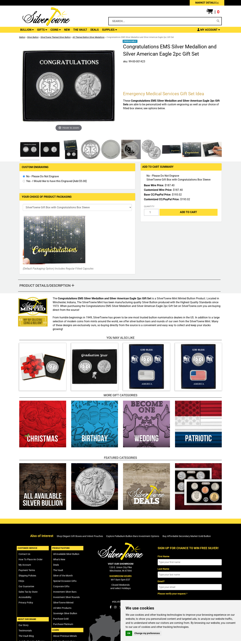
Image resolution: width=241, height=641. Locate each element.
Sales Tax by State (28, 591)
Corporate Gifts (61, 586)
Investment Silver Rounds (66, 597)
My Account (25, 564)
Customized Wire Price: (158, 189)
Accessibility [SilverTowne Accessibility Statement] (25, 597)
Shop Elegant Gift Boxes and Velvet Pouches (80, 536)
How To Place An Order (31, 559)
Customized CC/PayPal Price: (162, 199)
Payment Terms (27, 570)
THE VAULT (80, 29)
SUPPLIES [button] (109, 29)
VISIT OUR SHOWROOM (120, 563)
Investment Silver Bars (64, 591)
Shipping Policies (27, 575)
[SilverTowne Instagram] (115, 607)
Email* (161, 581)
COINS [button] (55, 29)
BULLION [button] (27, 29)
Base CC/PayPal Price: (157, 194)
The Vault (58, 570)
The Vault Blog (26, 636)
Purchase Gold (61, 618)
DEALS (94, 29)
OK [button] (128, 633)
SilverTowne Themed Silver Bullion (56, 37)
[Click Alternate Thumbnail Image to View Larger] (29, 150)
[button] (213, 12)
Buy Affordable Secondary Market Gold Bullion (187, 536)
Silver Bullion (32, 37)
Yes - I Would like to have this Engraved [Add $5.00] (56, 181)
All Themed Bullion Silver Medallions (88, 37)
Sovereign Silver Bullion (65, 613)
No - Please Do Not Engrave (42, 176)
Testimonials (25, 630)
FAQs (21, 581)
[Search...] (162, 21)
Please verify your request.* (172, 593)
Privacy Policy (26, 602)
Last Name (163, 569)
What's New (59, 559)
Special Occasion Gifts (64, 581)
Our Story (24, 625)
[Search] (218, 21)
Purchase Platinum (63, 624)
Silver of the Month (63, 575)
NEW (67, 29)
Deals (56, 564)
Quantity (149, 206)
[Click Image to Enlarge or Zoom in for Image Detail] (68, 85)
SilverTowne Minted (63, 602)
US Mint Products (62, 608)
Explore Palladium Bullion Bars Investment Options (132, 536)
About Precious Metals (65, 636)
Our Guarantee (26, 586)
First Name (163, 556)
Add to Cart (188, 212)
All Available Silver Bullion (66, 554)
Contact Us (24, 554)
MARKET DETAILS (207, 2)
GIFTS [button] (42, 29)
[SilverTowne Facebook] (110, 607)
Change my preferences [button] (147, 633)
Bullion (22, 37)
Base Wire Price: (154, 185)
